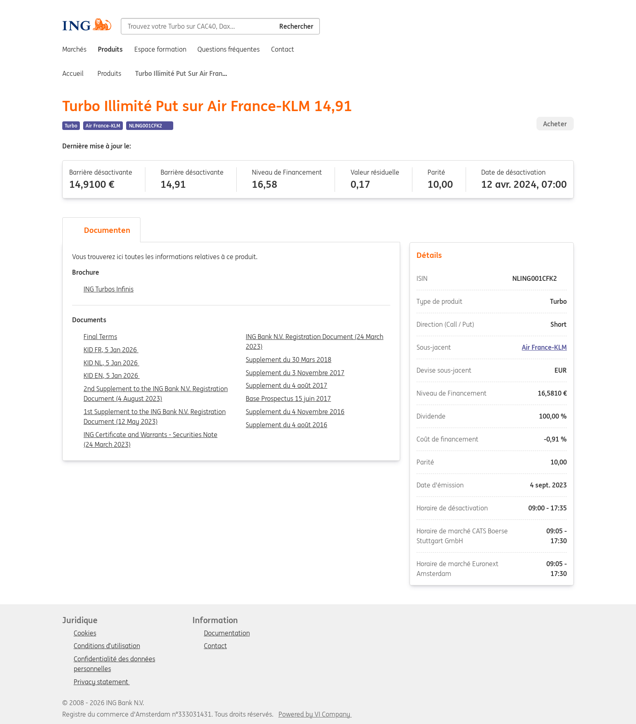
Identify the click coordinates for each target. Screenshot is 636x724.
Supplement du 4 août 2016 (286, 425)
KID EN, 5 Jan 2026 (112, 376)
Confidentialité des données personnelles (114, 660)
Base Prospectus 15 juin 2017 (288, 399)
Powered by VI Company (314, 714)
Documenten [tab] (101, 230)
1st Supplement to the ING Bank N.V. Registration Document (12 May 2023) (155, 412)
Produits (109, 73)
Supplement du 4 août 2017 (286, 385)
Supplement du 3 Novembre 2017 (295, 373)
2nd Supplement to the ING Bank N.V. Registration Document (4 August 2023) (156, 389)
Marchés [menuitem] (74, 49)
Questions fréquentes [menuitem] (228, 49)
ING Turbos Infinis (109, 289)
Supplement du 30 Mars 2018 (288, 360)
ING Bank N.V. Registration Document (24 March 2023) (314, 337)
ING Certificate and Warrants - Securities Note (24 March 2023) (150, 435)
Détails (491, 254)
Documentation (227, 633)
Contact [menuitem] (282, 49)
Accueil (73, 73)
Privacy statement (102, 682)
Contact (215, 646)
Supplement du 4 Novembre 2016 (295, 412)
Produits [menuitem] (110, 49)
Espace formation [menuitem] (160, 49)
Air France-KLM (544, 347)
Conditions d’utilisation (107, 646)
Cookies (85, 633)
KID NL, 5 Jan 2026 (111, 363)
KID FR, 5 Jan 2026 (111, 350)
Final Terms (100, 337)
